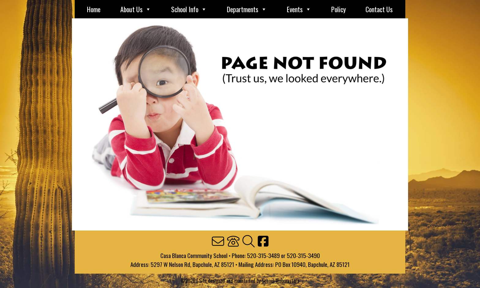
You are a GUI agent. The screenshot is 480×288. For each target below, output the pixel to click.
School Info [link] (189, 9)
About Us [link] (135, 9)
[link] (218, 241)
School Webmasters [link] (280, 280)
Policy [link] (338, 9)
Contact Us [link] (379, 9)
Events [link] (299, 9)
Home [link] (93, 9)
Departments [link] (247, 9)
